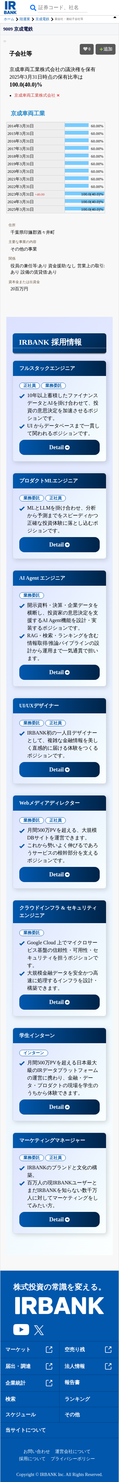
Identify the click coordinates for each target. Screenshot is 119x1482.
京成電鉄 (42, 19)
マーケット (29, 1349)
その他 (72, 1414)
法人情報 (89, 1366)
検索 (10, 1399)
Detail (59, 447)
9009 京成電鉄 (18, 29)
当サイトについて (25, 1430)
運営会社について (73, 1451)
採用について (32, 1458)
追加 (105, 49)
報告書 (72, 1382)
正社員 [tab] (29, 385)
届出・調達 (29, 1366)
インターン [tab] (33, 1052)
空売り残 (89, 1349)
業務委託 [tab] (53, 385)
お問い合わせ (36, 1451)
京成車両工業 (28, 113)
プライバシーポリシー (73, 1458)
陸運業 (25, 19)
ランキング (77, 1399)
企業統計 (29, 1383)
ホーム (9, 19)
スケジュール (20, 1414)
